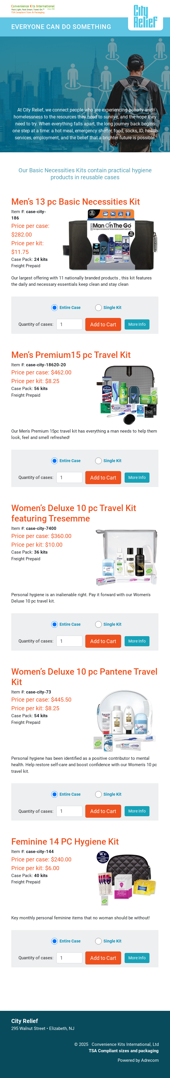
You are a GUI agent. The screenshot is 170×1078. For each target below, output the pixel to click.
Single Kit (112, 307)
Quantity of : (36, 324)
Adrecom (150, 1060)
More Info (137, 324)
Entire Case (70, 307)
